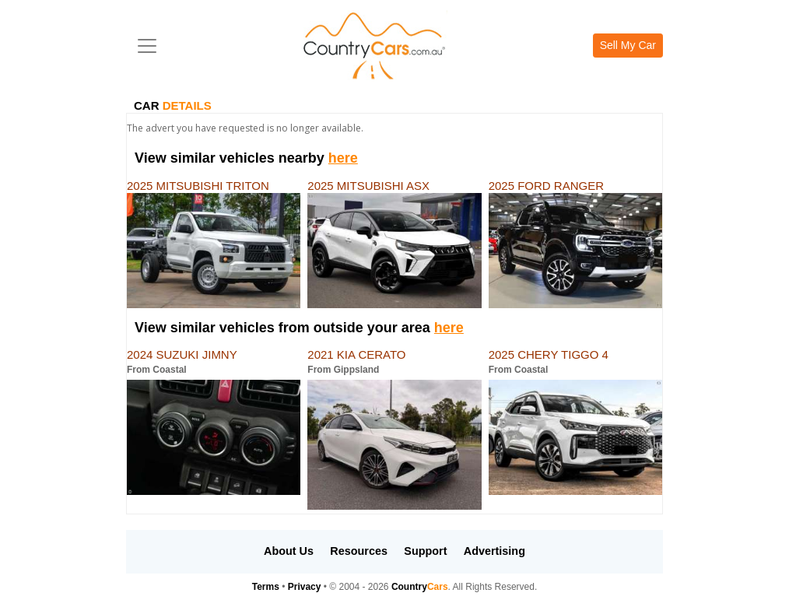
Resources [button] (358, 551)
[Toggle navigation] (147, 46)
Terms (265, 586)
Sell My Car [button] (628, 45)
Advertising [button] (494, 551)
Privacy (304, 586)
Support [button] (425, 551)
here (343, 158)
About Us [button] (289, 551)
